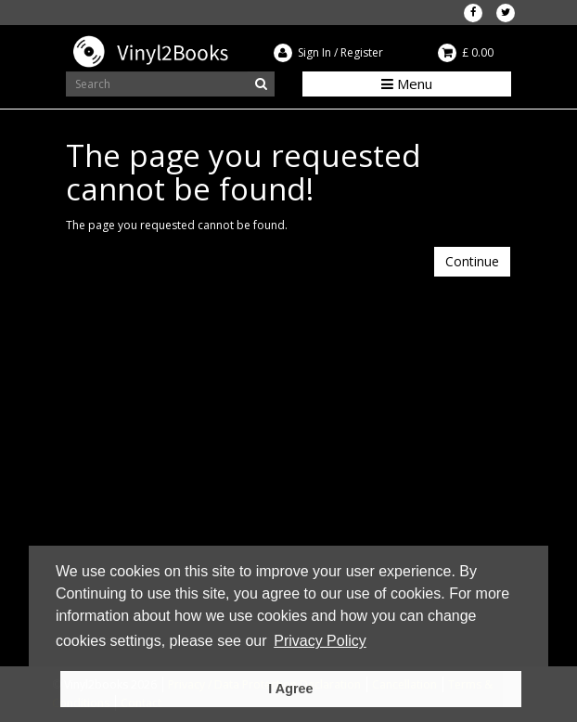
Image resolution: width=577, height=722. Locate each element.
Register (361, 52)
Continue (472, 261)
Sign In (314, 52)
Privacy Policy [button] (320, 641)
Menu (406, 83)
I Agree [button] (290, 688)
